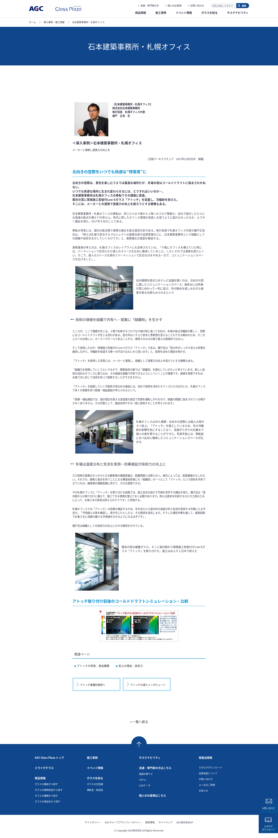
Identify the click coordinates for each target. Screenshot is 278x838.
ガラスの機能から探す (46, 784)
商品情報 (40, 778)
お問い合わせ (197, 5)
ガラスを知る (95, 778)
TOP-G (142, 779)
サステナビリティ (149, 757)
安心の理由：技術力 (129, 666)
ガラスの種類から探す (46, 795)
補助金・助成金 (95, 789)
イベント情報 (95, 768)
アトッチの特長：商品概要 (91, 666)
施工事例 (92, 757)
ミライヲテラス (44, 768)
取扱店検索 (205, 757)
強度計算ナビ (146, 773)
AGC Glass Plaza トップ (49, 757)
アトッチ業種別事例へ (92, 684)
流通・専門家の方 (149, 5)
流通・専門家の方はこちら (155, 768)
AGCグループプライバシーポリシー (123, 822)
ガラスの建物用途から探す (49, 789)
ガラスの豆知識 (95, 784)
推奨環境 (150, 822)
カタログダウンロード (268, 828)
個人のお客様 (174, 5)
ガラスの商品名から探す (47, 801)
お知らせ (203, 790)
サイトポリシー (93, 822)
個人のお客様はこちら (152, 795)
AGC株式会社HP (184, 822)
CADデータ (144, 785)
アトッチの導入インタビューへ (147, 684)
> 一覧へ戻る (139, 721)
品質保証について (208, 773)
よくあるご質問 (207, 784)
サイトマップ (165, 822)
